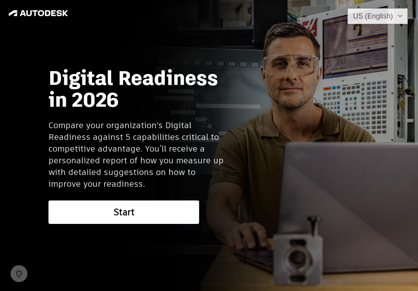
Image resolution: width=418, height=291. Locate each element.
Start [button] (123, 212)
